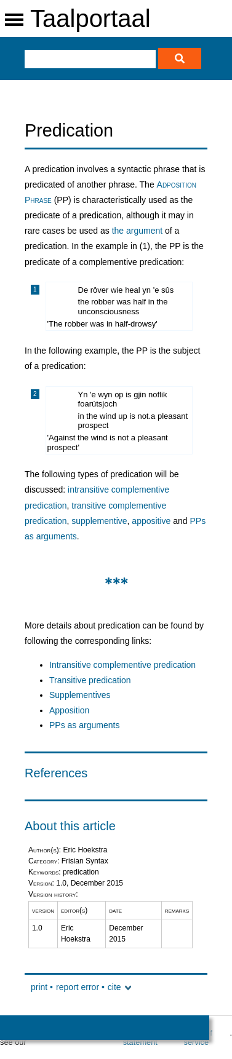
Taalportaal (90, 18)
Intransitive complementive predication (122, 665)
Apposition (69, 710)
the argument (137, 231)
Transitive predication (90, 680)
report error (77, 987)
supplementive (99, 521)
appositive (151, 521)
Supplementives (80, 695)
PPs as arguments (84, 725)
